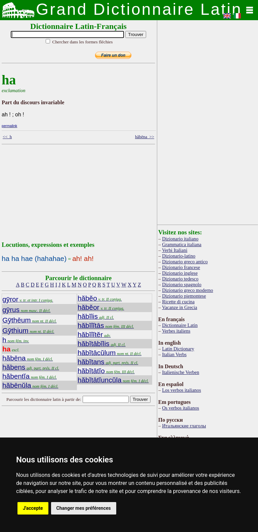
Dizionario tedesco (180, 278)
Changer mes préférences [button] (83, 508)
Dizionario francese (181, 267)
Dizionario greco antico (185, 261)
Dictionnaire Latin (180, 325)
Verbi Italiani (174, 250)
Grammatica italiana (181, 244)
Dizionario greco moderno (187, 290)
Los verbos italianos (181, 390)
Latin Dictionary (178, 348)
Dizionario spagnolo (181, 284)
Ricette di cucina (178, 301)
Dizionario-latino (178, 256)
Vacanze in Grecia (179, 307)
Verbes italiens (176, 331)
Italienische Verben (180, 372)
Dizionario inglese (180, 273)
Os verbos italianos (180, 408)
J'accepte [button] (33, 508)
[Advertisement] (102, 194)
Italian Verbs (174, 354)
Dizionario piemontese (184, 296)
